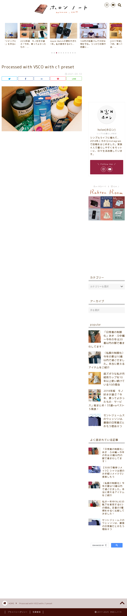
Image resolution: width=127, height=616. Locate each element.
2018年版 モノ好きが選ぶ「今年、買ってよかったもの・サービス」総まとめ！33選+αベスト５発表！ (106, 400)
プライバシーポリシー (17, 612)
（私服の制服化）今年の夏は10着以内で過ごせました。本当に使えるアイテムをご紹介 (106, 360)
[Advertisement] (106, 77)
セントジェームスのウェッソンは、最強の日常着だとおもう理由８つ (114, 421)
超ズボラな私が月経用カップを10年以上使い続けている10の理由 (114, 379)
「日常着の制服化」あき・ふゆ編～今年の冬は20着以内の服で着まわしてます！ (106, 339)
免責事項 (37, 612)
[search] (99, 545)
